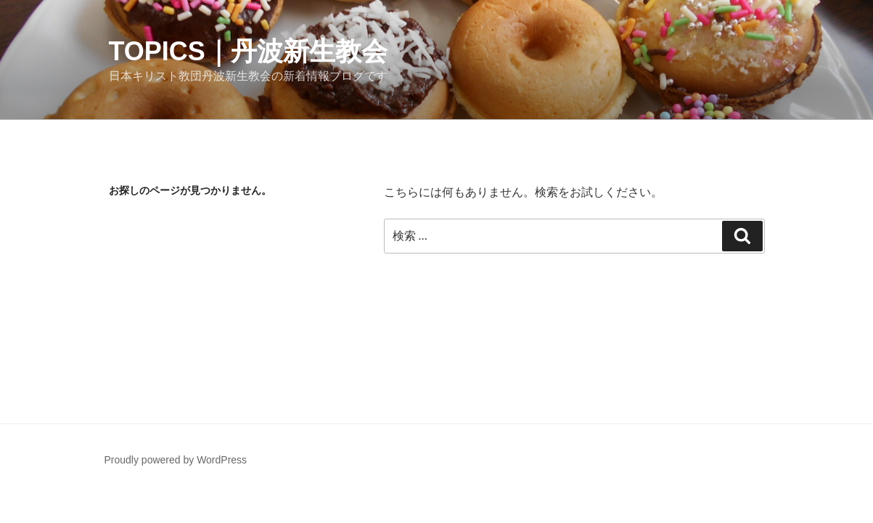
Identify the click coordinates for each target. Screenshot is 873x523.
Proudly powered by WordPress (175, 460)
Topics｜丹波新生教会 (248, 51)
